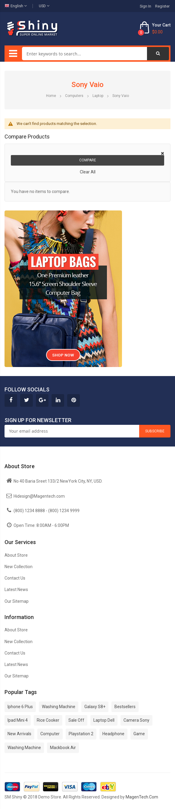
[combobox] (84, 53)
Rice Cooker (48, 720)
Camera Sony (136, 720)
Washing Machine (58, 706)
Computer (50, 733)
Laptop (98, 96)
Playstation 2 (81, 733)
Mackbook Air (63, 747)
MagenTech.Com (142, 797)
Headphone (113, 733)
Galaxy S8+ (94, 706)
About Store (16, 555)
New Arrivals (19, 733)
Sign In (145, 6)
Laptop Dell (103, 720)
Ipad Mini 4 (18, 720)
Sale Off (76, 720)
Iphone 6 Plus (20, 706)
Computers (74, 96)
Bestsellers (125, 706)
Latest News (16, 589)
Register (162, 6)
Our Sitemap (17, 601)
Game (139, 733)
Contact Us (15, 578)
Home (51, 96)
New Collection (19, 566)
